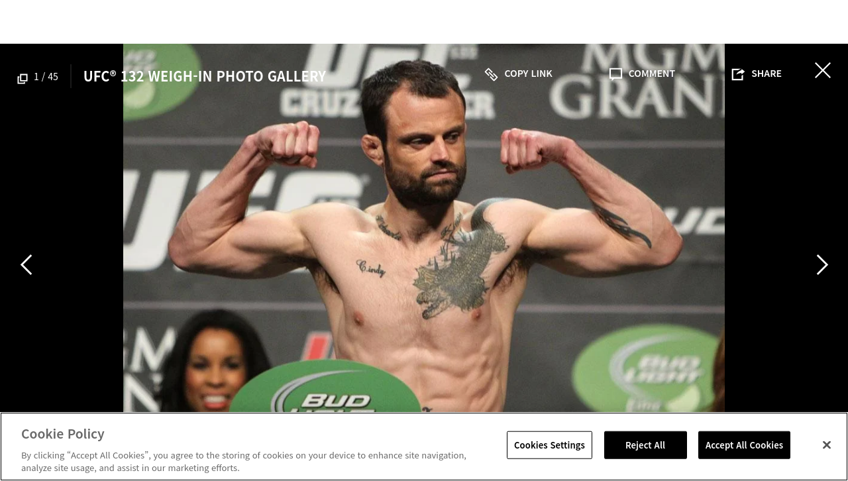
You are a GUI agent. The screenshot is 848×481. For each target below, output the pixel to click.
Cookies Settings (549, 445)
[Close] (826, 445)
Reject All (645, 445)
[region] (424, 446)
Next (822, 264)
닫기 (823, 70)
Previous (26, 264)
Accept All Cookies (744, 445)
